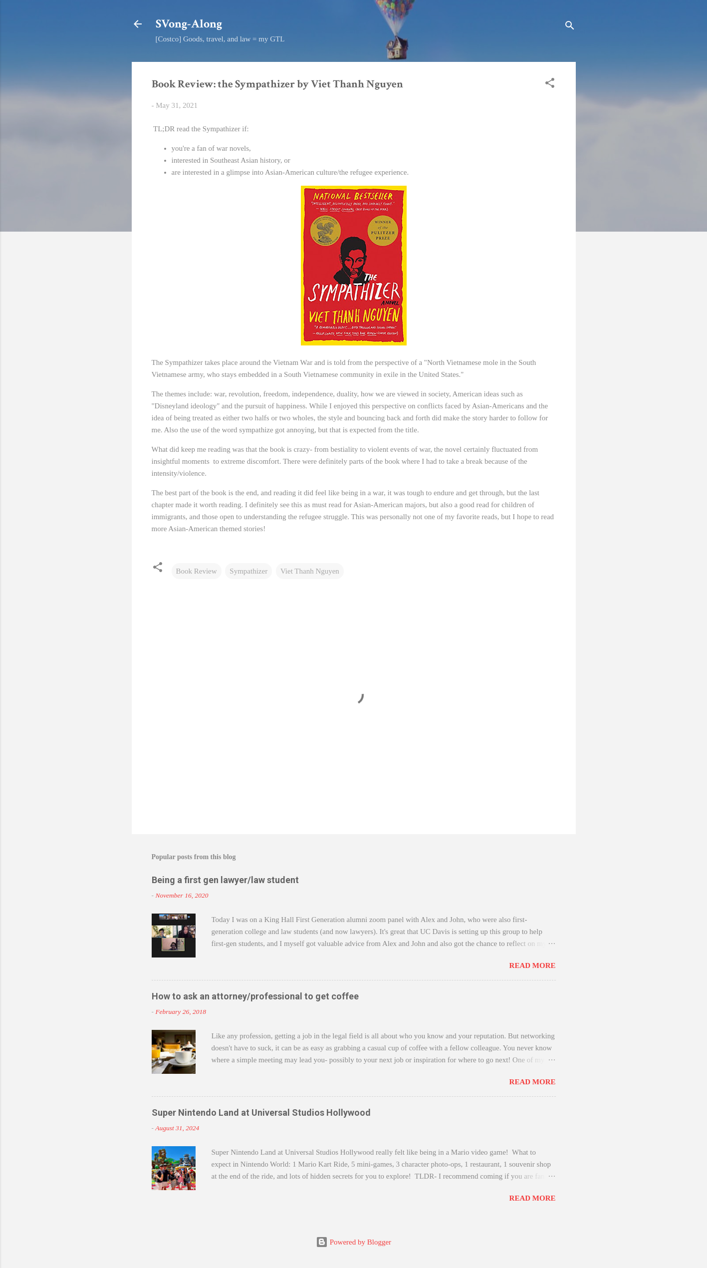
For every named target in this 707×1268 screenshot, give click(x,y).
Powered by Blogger (353, 1242)
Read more (532, 965)
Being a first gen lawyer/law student (225, 880)
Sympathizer (248, 571)
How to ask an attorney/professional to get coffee (255, 996)
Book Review (196, 571)
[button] (550, 84)
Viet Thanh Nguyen (309, 571)
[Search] (570, 27)
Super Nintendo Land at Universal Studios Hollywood (261, 1112)
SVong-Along (189, 23)
